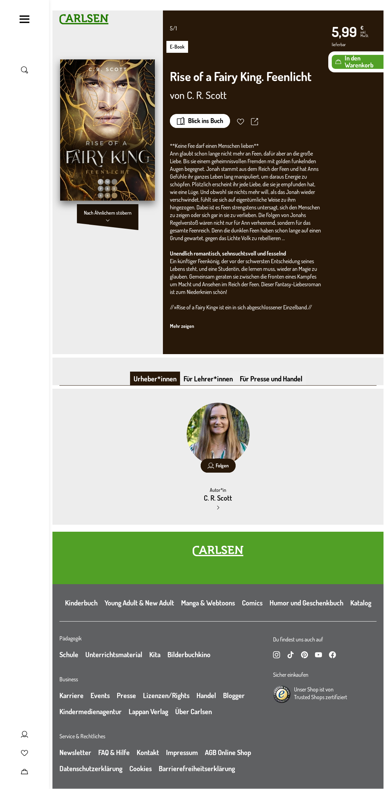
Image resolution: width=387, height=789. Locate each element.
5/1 (173, 28)
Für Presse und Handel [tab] (271, 378)
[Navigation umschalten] (24, 19)
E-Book (177, 47)
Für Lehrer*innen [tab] (208, 378)
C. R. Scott (207, 94)
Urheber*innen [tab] (155, 378)
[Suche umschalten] (24, 70)
